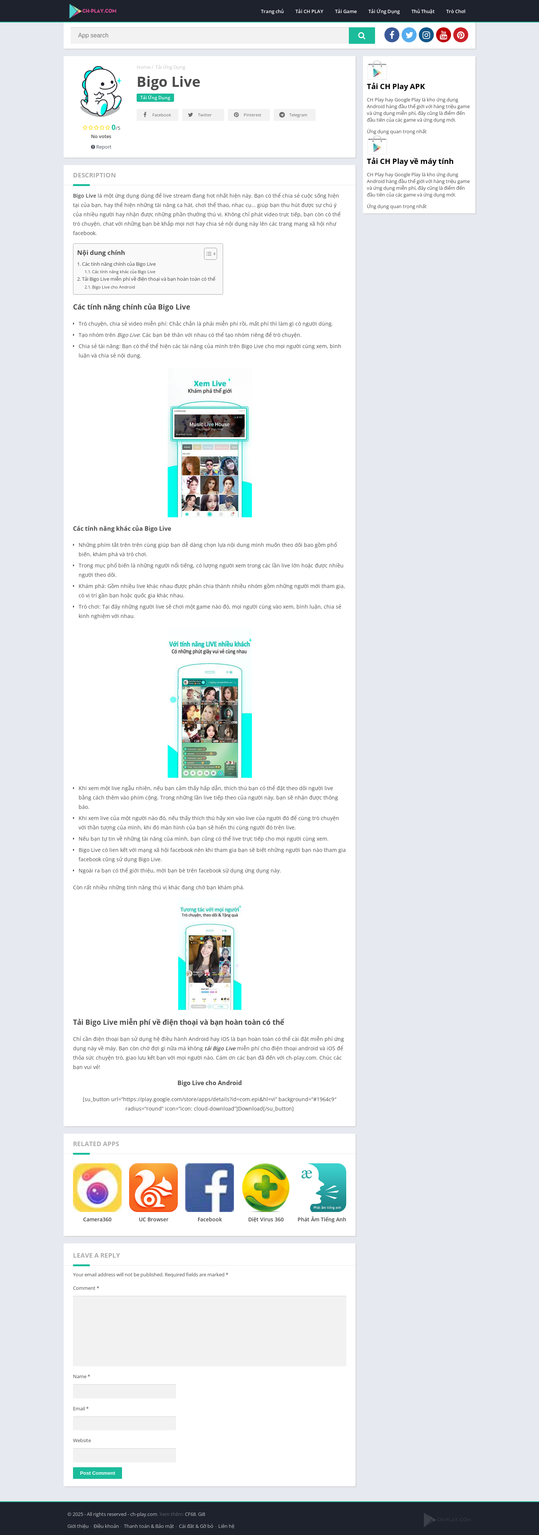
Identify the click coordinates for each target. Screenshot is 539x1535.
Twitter (199, 116)
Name (81, 1377)
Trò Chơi (456, 11)
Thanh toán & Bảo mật (149, 1525)
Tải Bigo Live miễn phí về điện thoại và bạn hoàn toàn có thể (148, 280)
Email (81, 1410)
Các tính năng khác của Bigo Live (123, 273)
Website (82, 1442)
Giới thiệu (78, 1525)
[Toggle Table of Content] (206, 255)
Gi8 (201, 1513)
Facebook (156, 116)
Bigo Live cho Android (113, 288)
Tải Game (346, 11)
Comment (86, 1289)
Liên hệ (226, 1525)
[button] (360, 36)
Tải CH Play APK (396, 88)
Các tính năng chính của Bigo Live (119, 265)
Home (143, 68)
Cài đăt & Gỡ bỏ (196, 1525)
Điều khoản (106, 1525)
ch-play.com (143, 1513)
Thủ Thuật (423, 11)
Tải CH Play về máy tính (410, 163)
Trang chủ (272, 11)
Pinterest (246, 116)
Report (101, 148)
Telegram (292, 116)
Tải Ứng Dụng (384, 11)
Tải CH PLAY (309, 11)
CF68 (190, 1513)
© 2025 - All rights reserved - (98, 1513)
